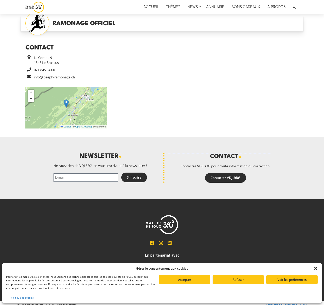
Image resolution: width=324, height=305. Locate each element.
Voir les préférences (292, 279)
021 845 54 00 (44, 70)
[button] (316, 268)
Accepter (184, 279)
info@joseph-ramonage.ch (54, 77)
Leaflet (66, 126)
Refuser (238, 279)
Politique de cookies (22, 297)
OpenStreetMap (84, 126)
